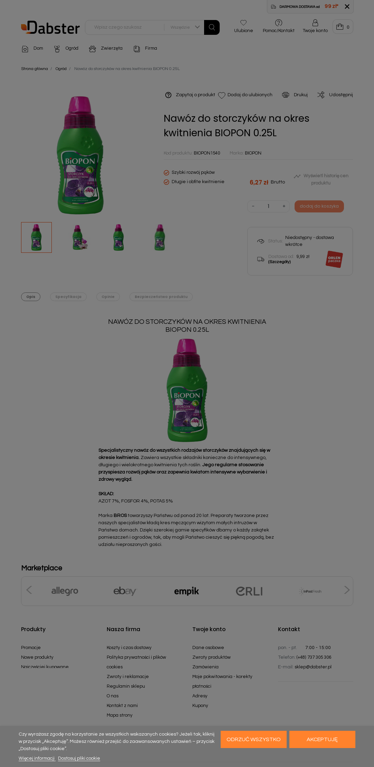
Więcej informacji (37, 758)
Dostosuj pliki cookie (79, 758)
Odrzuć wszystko (254, 739)
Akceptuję (322, 739)
